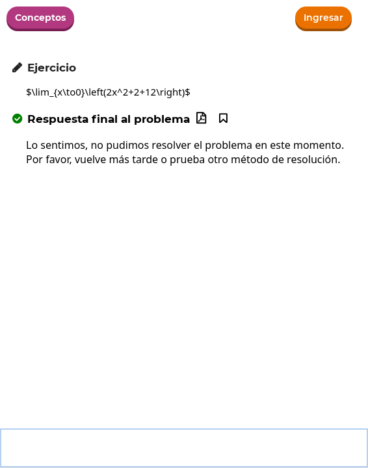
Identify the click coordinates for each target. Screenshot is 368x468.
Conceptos (40, 17)
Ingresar (323, 17)
